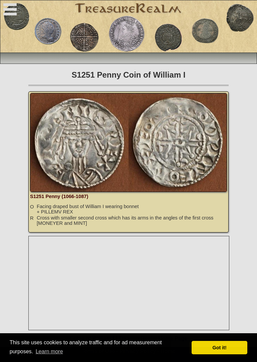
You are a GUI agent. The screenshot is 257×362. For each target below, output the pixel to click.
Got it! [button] (220, 347)
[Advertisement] (129, 283)
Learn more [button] (49, 351)
